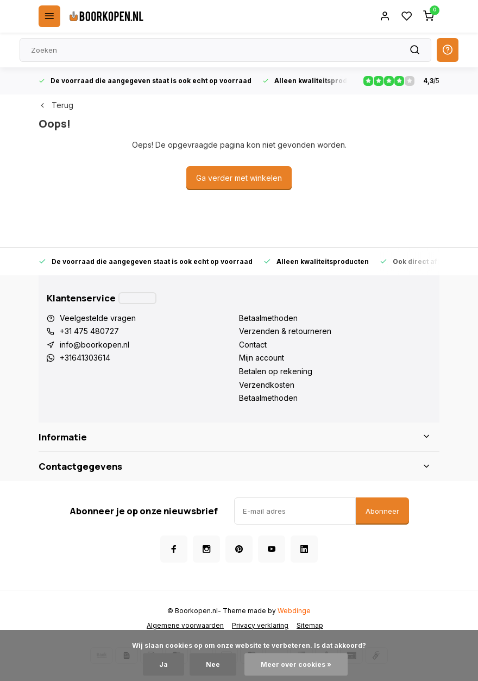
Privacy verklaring (260, 625)
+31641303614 (85, 357)
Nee (213, 664)
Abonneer (382, 511)
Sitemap (310, 625)
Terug (56, 105)
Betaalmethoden (268, 318)
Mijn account (261, 357)
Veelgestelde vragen (98, 318)
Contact (253, 344)
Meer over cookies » (296, 664)
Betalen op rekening (275, 371)
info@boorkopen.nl (94, 344)
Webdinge (294, 611)
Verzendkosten (266, 384)
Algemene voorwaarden (185, 625)
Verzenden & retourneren (285, 331)
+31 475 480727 (89, 331)
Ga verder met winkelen (239, 177)
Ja (163, 664)
